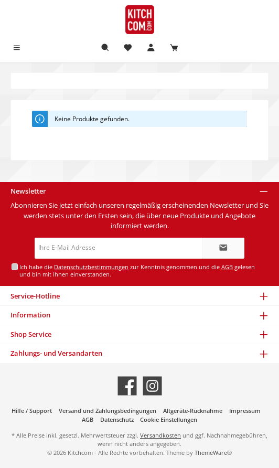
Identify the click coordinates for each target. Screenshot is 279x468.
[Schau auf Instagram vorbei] (152, 386)
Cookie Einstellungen (168, 419)
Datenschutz (117, 419)
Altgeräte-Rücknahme (192, 410)
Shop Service (30, 334)
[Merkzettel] (128, 48)
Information (30, 315)
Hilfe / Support (32, 410)
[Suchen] (105, 48)
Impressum (245, 410)
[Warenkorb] (174, 48)
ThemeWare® (213, 452)
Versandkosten (160, 435)
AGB (227, 267)
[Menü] (16, 48)
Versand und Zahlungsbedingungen (107, 410)
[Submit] (223, 248)
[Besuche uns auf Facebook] (127, 386)
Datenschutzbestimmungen (91, 267)
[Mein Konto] (151, 48)
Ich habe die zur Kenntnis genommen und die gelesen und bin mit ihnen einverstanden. (137, 270)
